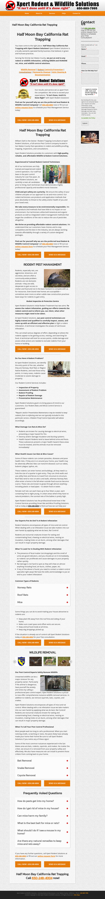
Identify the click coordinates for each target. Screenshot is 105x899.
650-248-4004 (89, 28)
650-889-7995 (84, 893)
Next (70, 661)
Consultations (25, 72)
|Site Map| (76, 895)
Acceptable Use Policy (88, 118)
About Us (39, 13)
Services (52, 13)
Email (84, 56)
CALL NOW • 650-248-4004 (28, 120)
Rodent (41, 69)
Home (27, 13)
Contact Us (76, 13)
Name (84, 49)
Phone (83, 63)
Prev (15, 661)
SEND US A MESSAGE (57, 120)
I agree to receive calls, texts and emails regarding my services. (91, 91)
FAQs (64, 13)
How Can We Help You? (89, 71)
